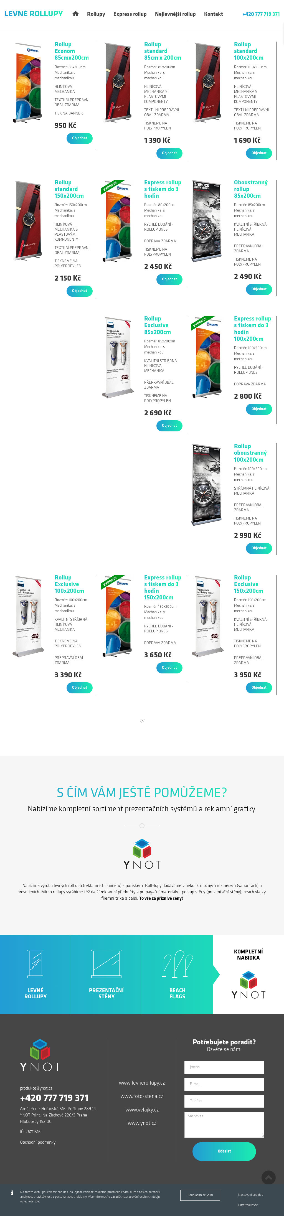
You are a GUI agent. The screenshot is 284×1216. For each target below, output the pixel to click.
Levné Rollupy (33, 14)
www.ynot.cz (142, 1123)
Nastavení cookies (250, 1195)
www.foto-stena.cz (142, 1096)
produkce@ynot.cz (36, 1088)
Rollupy (96, 14)
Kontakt (213, 14)
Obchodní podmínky (37, 1142)
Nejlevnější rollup (175, 14)
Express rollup (130, 14)
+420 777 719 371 (261, 14)
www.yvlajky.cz (142, 1110)
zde (36, 1201)
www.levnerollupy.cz (142, 1083)
